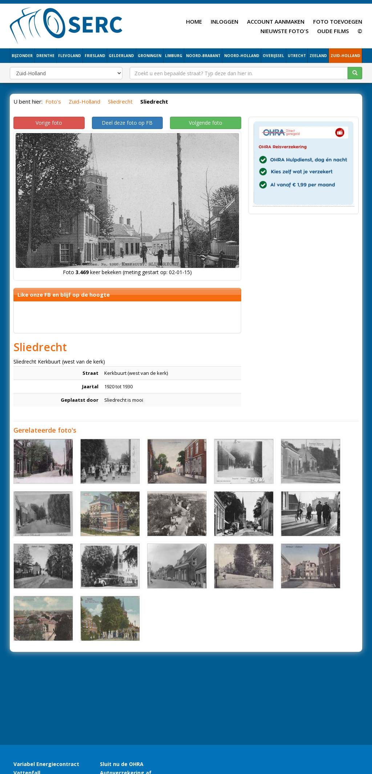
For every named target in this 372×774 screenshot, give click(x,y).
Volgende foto (205, 122)
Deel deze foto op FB (127, 122)
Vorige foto (49, 122)
